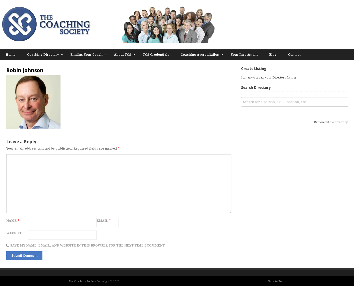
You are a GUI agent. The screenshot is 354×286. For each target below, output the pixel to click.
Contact (294, 54)
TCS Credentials (156, 54)
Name (12, 220)
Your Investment (244, 54)
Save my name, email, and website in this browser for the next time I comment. (87, 245)
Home (11, 54)
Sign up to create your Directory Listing (268, 77)
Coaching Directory (45, 54)
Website (14, 233)
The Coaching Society (82, 281)
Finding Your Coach (88, 54)
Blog (273, 54)
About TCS (124, 54)
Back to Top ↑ (276, 281)
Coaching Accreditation (202, 54)
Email (104, 220)
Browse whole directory (331, 122)
